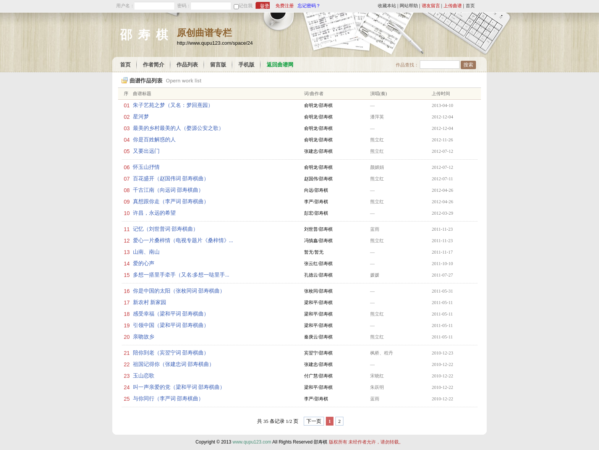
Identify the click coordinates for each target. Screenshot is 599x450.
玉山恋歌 (143, 376)
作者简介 (153, 65)
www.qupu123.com (252, 442)
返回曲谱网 (280, 65)
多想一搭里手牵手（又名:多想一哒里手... (181, 275)
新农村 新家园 (150, 302)
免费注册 (284, 5)
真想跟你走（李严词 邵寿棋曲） (171, 201)
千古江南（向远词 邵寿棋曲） (168, 190)
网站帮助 (409, 5)
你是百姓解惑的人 (154, 139)
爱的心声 (143, 263)
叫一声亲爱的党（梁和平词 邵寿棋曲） (179, 387)
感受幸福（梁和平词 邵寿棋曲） (171, 314)
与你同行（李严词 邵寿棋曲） (168, 398)
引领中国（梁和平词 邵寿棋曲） (171, 325)
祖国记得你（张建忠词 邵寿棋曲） (174, 364)
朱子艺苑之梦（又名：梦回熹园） (173, 105)
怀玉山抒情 (146, 167)
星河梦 (141, 117)
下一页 (313, 421)
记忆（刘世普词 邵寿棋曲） (166, 229)
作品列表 (187, 65)
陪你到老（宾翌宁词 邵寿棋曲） (171, 353)
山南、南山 (146, 252)
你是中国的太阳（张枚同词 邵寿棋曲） (179, 291)
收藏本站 (387, 5)
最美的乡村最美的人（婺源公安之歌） (178, 128)
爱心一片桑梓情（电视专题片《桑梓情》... (183, 240)
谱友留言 (431, 5)
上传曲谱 (453, 5)
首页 (470, 5)
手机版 (246, 65)
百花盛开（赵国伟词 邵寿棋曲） (171, 178)
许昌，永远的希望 (154, 213)
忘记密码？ (309, 5)
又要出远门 (146, 151)
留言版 (218, 65)
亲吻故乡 (143, 337)
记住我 (246, 5)
